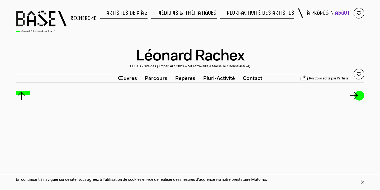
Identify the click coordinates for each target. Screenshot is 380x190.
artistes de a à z (127, 13)
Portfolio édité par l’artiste (324, 78)
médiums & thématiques (187, 13)
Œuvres (127, 78)
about (342, 13)
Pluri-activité (219, 78)
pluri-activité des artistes (260, 13)
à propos (318, 13)
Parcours (156, 78)
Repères (185, 78)
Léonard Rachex (42, 31)
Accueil (25, 31)
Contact (252, 78)
